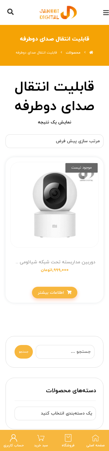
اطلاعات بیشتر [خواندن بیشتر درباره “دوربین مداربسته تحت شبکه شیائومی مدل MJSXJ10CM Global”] (51, 292)
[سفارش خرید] (55, 141)
